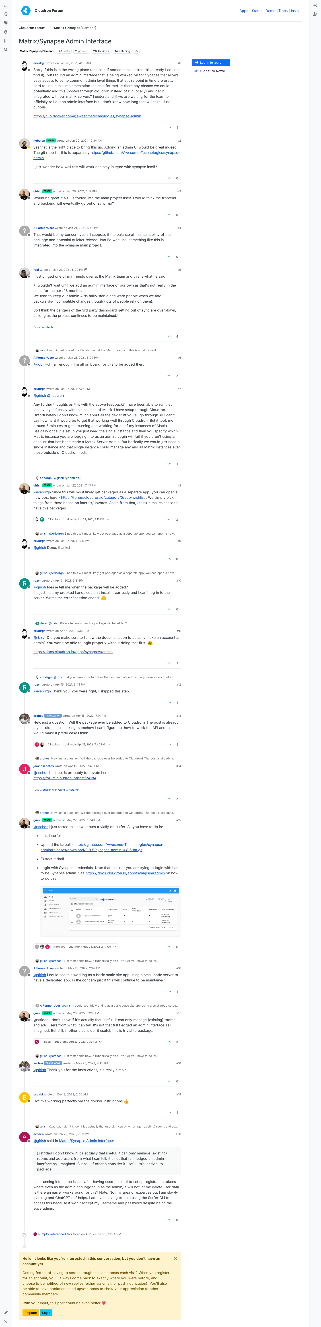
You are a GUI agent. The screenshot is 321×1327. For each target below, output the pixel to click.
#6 (179, 357)
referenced (58, 1234)
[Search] (6, 49)
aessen (38, 1134)
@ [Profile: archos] (40, 772)
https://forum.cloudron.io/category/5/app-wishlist (103, 497)
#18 (178, 1063)
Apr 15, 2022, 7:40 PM (83, 766)
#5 (179, 269)
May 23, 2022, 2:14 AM (84, 968)
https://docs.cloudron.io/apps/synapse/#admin (73, 651)
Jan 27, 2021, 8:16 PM (74, 541)
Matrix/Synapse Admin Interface (86, 1140)
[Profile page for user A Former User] (24, 231)
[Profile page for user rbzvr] (24, 583)
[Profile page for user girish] (24, 194)
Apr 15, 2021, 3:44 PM (70, 684)
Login (46, 1313)
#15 (178, 820)
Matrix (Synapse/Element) (37, 51)
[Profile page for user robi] (24, 272)
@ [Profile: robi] (38, 364)
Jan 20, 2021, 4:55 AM (75, 63)
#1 (179, 63)
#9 (179, 541)
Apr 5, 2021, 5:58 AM (74, 631)
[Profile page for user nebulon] (24, 143)
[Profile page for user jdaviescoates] (24, 769)
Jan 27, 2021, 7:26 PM (75, 389)
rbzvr (37, 580)
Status (257, 10)
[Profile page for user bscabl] (24, 1097)
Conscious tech (43, 327)
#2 (179, 140)
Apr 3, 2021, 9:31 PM (69, 580)
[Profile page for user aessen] (24, 1137)
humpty (43, 1234)
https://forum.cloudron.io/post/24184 (64, 778)
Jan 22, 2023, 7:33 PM (73, 1134)
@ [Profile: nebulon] (55, 395)
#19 (178, 1094)
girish (37, 191)
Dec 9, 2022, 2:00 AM (72, 1094)
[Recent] (6, 14)
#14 (178, 766)
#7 (179, 389)
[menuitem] (315, 5)
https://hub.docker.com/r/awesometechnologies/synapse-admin (87, 116)
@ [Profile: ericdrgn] (42, 492)
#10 (178, 580)
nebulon (39, 140)
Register (31, 1313)
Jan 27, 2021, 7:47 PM (81, 485)
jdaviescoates (43, 766)
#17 (179, 1013)
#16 (178, 968)
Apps (243, 10)
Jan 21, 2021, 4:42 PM (83, 228)
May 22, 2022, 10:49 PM (83, 820)
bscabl (38, 1094)
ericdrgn (39, 63)
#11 (179, 631)
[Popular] (6, 32)
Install (295, 10)
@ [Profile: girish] (39, 395)
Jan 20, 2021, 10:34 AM (86, 140)
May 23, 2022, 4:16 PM (92, 1063)
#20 (178, 1134)
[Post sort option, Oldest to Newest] (211, 71)
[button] (6, 1312)
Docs (283, 10)
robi (36, 269)
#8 (179, 485)
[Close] (175, 1258)
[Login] (315, 5)
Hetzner (74, 789)
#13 (178, 715)
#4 (179, 228)
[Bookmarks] (6, 41)
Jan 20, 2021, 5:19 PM (81, 191)
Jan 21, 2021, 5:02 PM (68, 269)
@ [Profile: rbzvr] (39, 637)
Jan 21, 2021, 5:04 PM (83, 357)
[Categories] (6, 5)
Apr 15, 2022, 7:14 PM (91, 715)
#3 (179, 191)
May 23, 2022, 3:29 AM (82, 1013)
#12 (178, 684)
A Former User (43, 228)
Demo (270, 10)
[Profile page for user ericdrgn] (24, 66)
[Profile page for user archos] (24, 718)
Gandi (62, 789)
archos (38, 715)
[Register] (315, 14)
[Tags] (6, 23)
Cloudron (45, 789)
